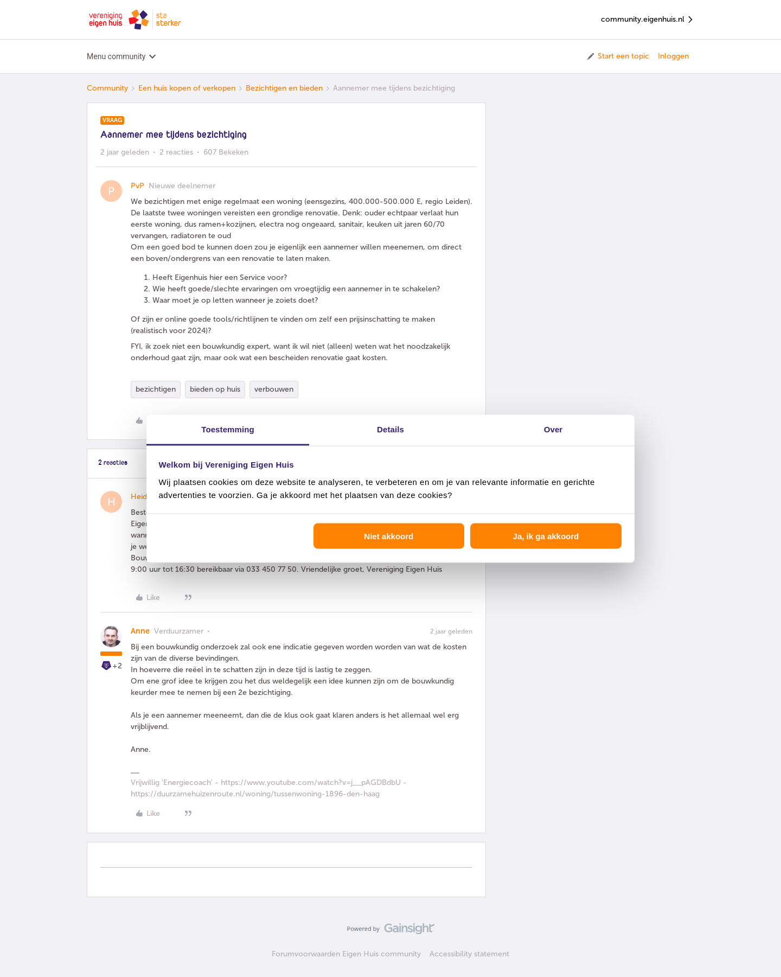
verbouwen (273, 389)
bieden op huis (215, 389)
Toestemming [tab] (227, 428)
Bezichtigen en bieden (284, 88)
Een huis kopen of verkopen (186, 88)
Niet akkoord (388, 536)
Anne (140, 631)
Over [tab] (553, 428)
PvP (137, 185)
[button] (617, 56)
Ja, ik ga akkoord (546, 536)
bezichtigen (156, 389)
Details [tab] (390, 428)
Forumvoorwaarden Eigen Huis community (346, 954)
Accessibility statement (469, 954)
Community (107, 88)
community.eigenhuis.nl (647, 20)
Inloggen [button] (673, 56)
